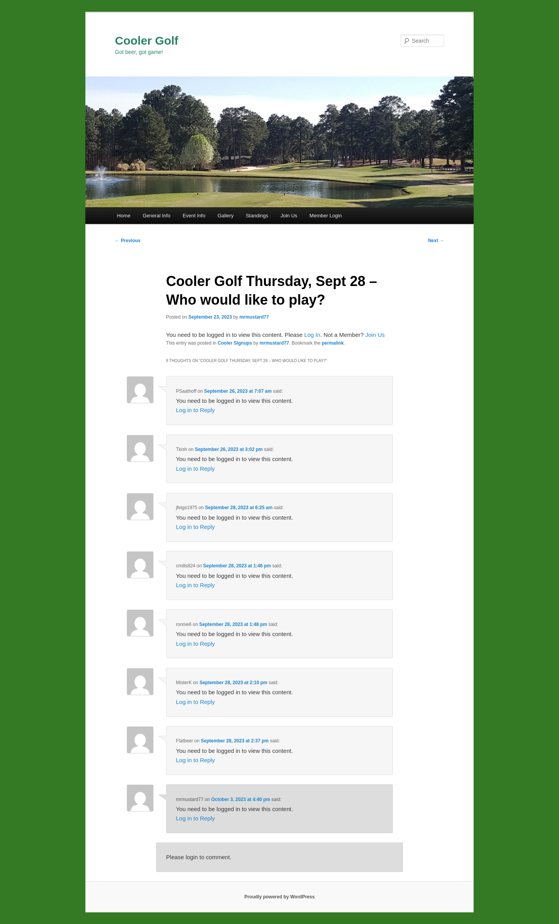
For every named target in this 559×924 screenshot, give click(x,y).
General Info (156, 215)
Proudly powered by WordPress (279, 897)
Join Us (288, 215)
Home (123, 215)
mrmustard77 (254, 317)
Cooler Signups (235, 343)
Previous (128, 240)
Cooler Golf (146, 40)
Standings (257, 215)
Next (436, 240)
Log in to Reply (195, 410)
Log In (312, 334)
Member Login (325, 215)
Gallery (225, 215)
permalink (333, 343)
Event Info (193, 215)
